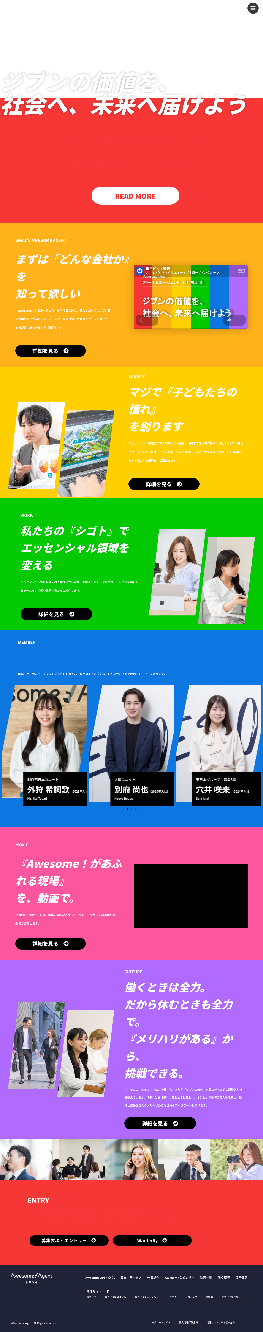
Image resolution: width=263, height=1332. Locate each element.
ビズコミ (172, 1297)
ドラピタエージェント (146, 1297)
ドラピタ (91, 1297)
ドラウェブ (191, 1297)
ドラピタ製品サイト (115, 1297)
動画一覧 (213, 7)
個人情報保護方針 (188, 1322)
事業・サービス (139, 7)
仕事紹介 (161, 7)
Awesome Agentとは (108, 7)
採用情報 (231, 16)
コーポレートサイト (159, 1322)
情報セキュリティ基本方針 (221, 1322)
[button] (6, 745)
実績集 (209, 1297)
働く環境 (231, 7)
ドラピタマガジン (231, 1297)
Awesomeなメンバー (187, 7)
